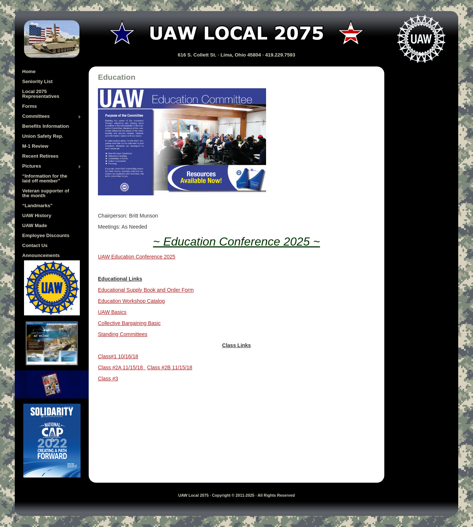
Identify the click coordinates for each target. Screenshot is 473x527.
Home (28, 71)
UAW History (36, 215)
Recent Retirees (40, 156)
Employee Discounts (45, 235)
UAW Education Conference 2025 (137, 257)
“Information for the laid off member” (44, 178)
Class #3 (108, 378)
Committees (51, 116)
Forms (29, 106)
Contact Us (35, 245)
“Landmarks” (37, 205)
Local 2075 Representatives (40, 94)
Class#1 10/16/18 (118, 356)
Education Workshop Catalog (131, 301)
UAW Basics (112, 312)
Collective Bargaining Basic (129, 323)
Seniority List (37, 81)
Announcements (41, 255)
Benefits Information (45, 126)
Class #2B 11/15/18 (169, 367)
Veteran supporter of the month (45, 193)
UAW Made (34, 225)
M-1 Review (35, 146)
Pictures (51, 166)
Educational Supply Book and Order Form (146, 290)
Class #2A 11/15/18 (122, 367)
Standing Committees (122, 334)
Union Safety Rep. (42, 136)
